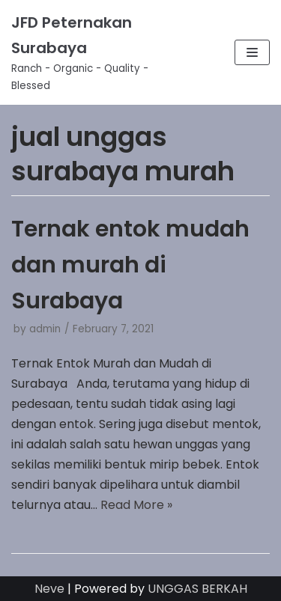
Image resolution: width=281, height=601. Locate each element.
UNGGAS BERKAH (197, 588)
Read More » (136, 504)
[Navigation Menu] (252, 52)
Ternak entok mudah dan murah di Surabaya (130, 265)
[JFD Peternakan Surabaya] (93, 52)
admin (45, 329)
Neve (49, 588)
